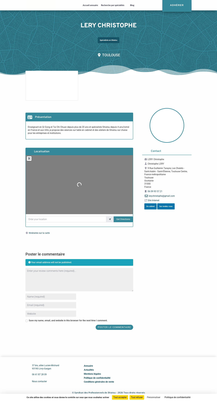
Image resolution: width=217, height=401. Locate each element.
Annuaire (88, 366)
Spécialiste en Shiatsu (108, 40)
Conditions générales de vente (99, 381)
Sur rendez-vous (166, 206)
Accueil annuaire (90, 5)
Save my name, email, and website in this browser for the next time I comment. (68, 320)
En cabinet (150, 206)
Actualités (89, 370)
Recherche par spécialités (112, 5)
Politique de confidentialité (97, 378)
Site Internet (153, 200)
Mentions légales (92, 374)
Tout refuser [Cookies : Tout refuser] (137, 397)
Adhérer (177, 5)
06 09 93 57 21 (155, 191)
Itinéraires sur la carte (39, 233)
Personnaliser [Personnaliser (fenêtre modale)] (153, 397)
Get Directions (123, 219)
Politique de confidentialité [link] (177, 397)
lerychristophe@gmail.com (162, 196)
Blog (132, 5)
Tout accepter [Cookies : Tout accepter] (120, 397)
